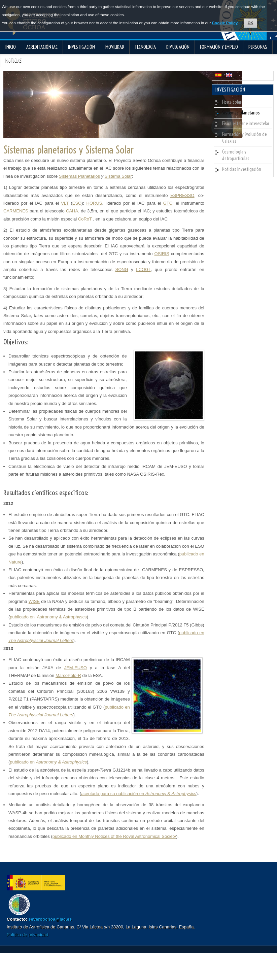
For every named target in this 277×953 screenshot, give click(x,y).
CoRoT (85, 219)
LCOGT (143, 269)
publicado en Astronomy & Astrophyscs (48, 616)
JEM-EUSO (75, 667)
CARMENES (15, 210)
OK (250, 23)
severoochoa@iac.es (50, 919)
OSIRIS (161, 253)
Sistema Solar (118, 176)
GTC (167, 203)
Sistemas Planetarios (79, 176)
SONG (121, 269)
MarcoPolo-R (68, 675)
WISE (34, 601)
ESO (76, 203)
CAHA (72, 210)
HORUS (94, 203)
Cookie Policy (225, 23)
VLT (65, 203)
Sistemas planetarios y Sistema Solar (68, 149)
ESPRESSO (182, 195)
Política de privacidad (27, 934)
